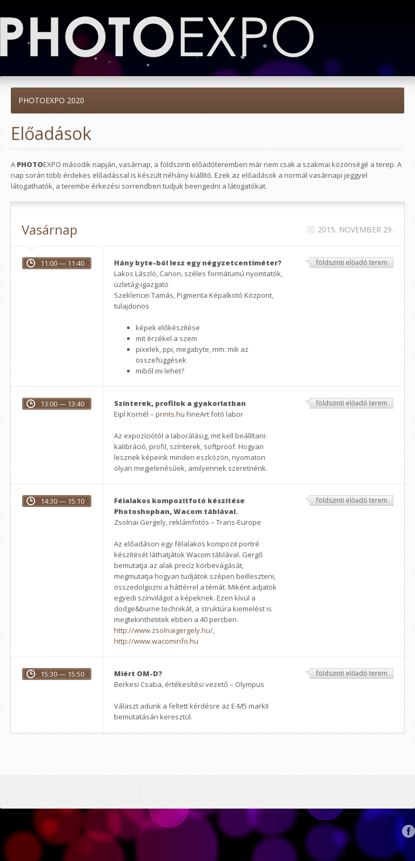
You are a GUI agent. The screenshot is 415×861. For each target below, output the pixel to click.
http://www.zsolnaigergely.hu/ (163, 630)
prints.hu (170, 414)
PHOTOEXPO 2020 (51, 100)
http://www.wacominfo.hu (156, 641)
